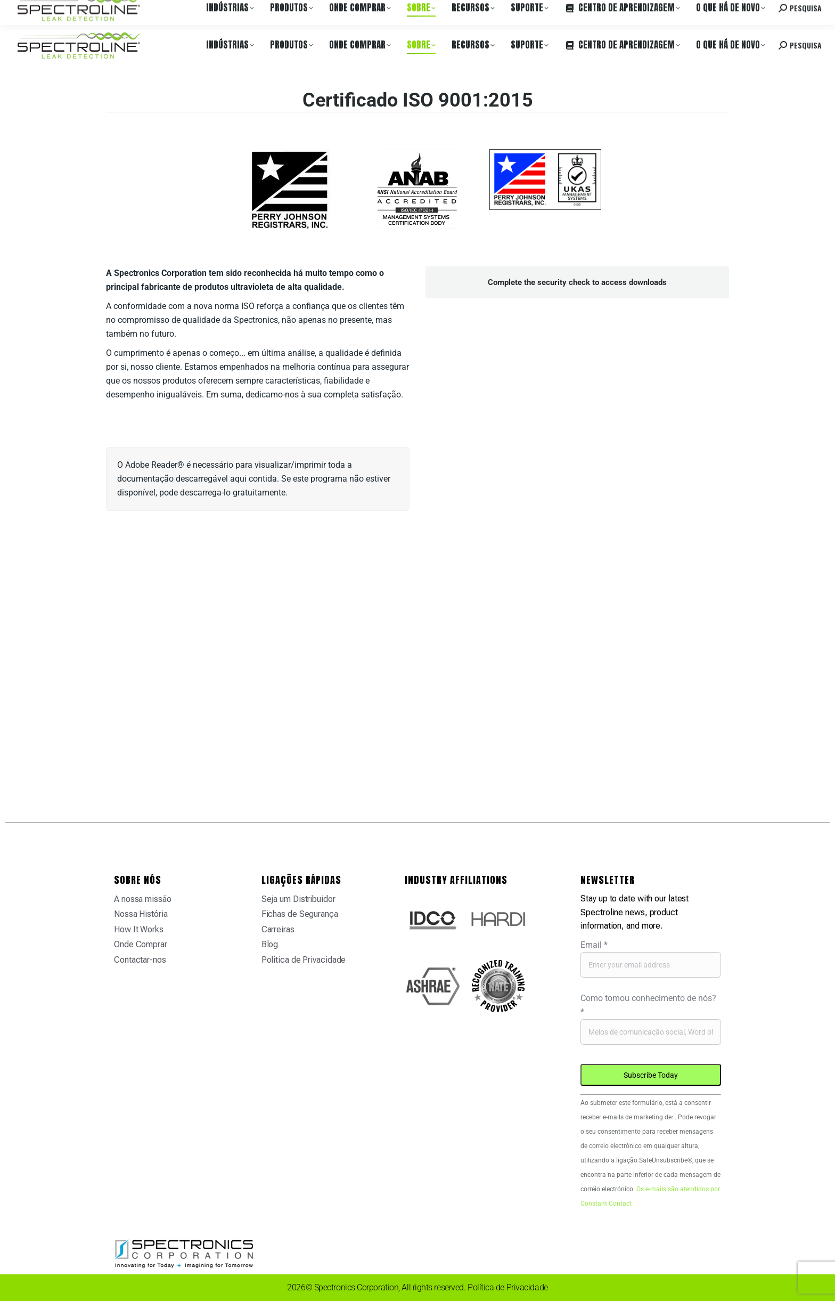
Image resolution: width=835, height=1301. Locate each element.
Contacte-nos (736, 10)
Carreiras (166, 10)
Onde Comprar (120, 10)
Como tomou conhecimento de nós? (648, 1005)
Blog (270, 944)
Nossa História (141, 914)
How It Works (138, 929)
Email (594, 945)
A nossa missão (142, 899)
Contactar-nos (140, 960)
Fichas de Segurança (299, 914)
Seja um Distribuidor (298, 899)
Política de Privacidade (303, 960)
